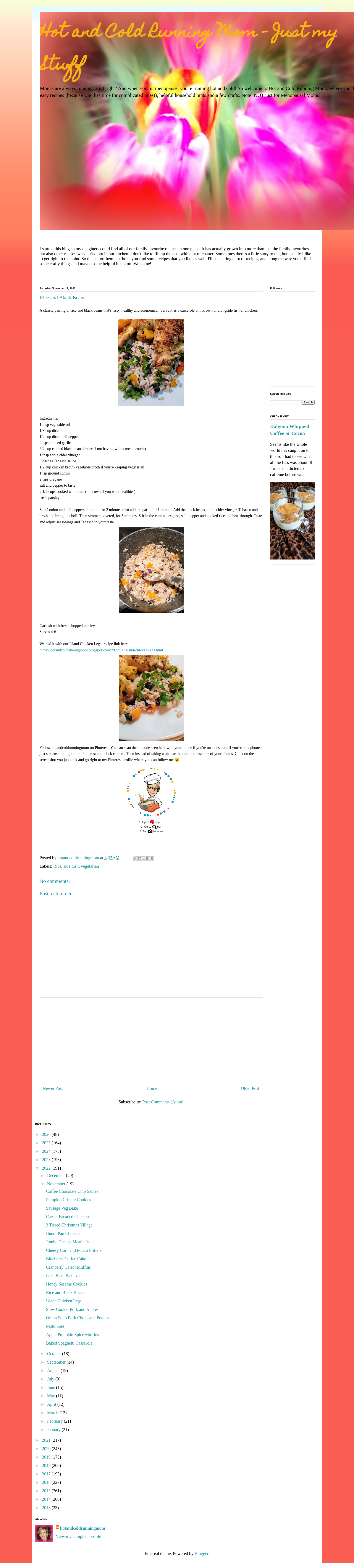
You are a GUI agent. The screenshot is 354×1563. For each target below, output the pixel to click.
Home (152, 1088)
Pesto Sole (55, 1326)
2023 (47, 1159)
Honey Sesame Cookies (66, 1284)
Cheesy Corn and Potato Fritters (74, 1250)
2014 (47, 1499)
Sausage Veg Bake (62, 1208)
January (54, 1429)
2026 (47, 1134)
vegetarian (90, 866)
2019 (47, 1457)
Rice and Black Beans (65, 1292)
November (56, 1183)
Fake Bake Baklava (63, 1275)
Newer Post (53, 1088)
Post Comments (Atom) (162, 1102)
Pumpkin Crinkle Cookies (68, 1199)
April (52, 1404)
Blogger (201, 1553)
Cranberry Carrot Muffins (68, 1267)
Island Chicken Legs (64, 1300)
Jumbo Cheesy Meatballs (68, 1241)
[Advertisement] (151, 1040)
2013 (47, 1507)
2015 (47, 1490)
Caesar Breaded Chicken (67, 1216)
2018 (47, 1465)
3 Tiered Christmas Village (69, 1225)
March (53, 1412)
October (54, 1353)
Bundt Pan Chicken (63, 1233)
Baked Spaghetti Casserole (69, 1343)
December (56, 1175)
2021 (47, 1440)
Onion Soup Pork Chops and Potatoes (79, 1317)
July (51, 1379)
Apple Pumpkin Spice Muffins (72, 1334)
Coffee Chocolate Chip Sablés (72, 1191)
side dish (71, 866)
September (57, 1362)
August (54, 1370)
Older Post (250, 1088)
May (51, 1395)
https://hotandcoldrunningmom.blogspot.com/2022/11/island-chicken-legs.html (101, 650)
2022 (47, 1168)
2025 (47, 1142)
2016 (47, 1482)
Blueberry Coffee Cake (66, 1258)
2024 (47, 1151)
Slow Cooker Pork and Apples (72, 1309)
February (55, 1421)
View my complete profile (78, 1536)
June (51, 1387)
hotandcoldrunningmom (82, 1528)
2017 (47, 1474)
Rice (57, 866)
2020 (47, 1448)
